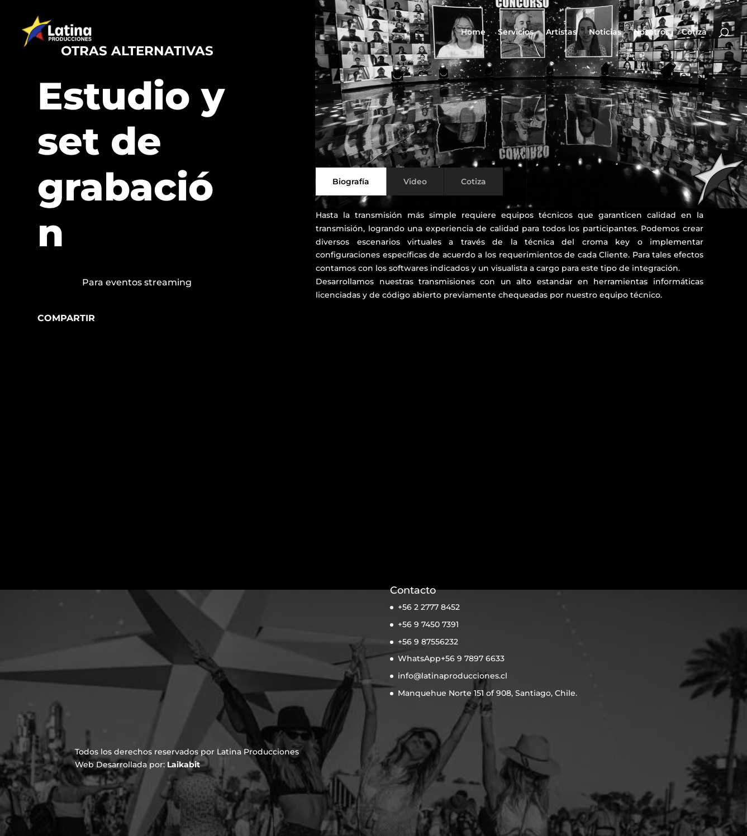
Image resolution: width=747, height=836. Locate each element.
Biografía (350, 181)
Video (415, 181)
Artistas (561, 32)
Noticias (605, 32)
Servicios (516, 32)
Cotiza (694, 32)
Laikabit (183, 764)
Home (473, 32)
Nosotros (651, 32)
